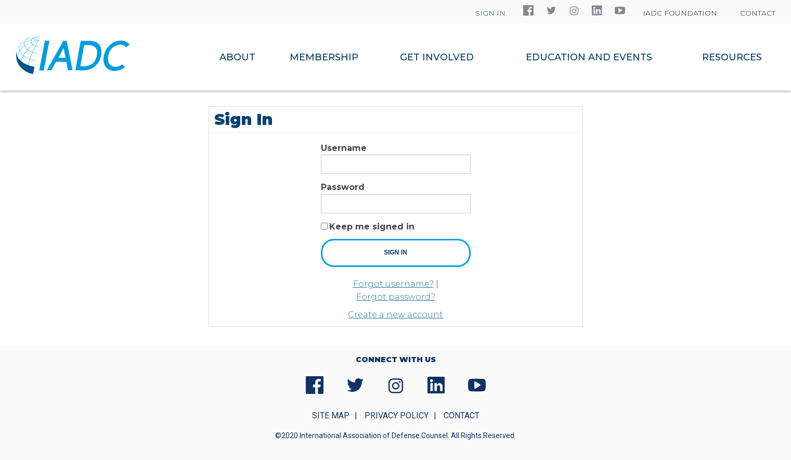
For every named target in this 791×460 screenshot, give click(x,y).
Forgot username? (393, 284)
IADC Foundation (680, 13)
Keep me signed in (371, 227)
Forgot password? (395, 297)
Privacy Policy (397, 415)
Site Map (330, 415)
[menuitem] (238, 57)
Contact (757, 13)
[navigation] (493, 57)
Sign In (490, 13)
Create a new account (395, 315)
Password (343, 187)
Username (344, 148)
